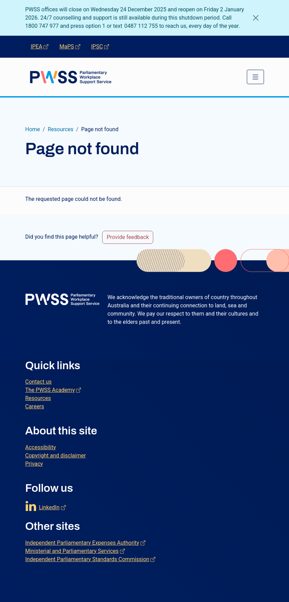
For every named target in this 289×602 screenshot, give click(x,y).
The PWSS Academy (53, 389)
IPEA (42, 46)
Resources (60, 129)
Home (32, 129)
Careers (34, 406)
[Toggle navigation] (255, 77)
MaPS (72, 46)
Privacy (34, 464)
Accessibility (40, 447)
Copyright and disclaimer (55, 455)
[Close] (256, 18)
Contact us (38, 381)
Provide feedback (128, 237)
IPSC (103, 46)
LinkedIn (52, 505)
